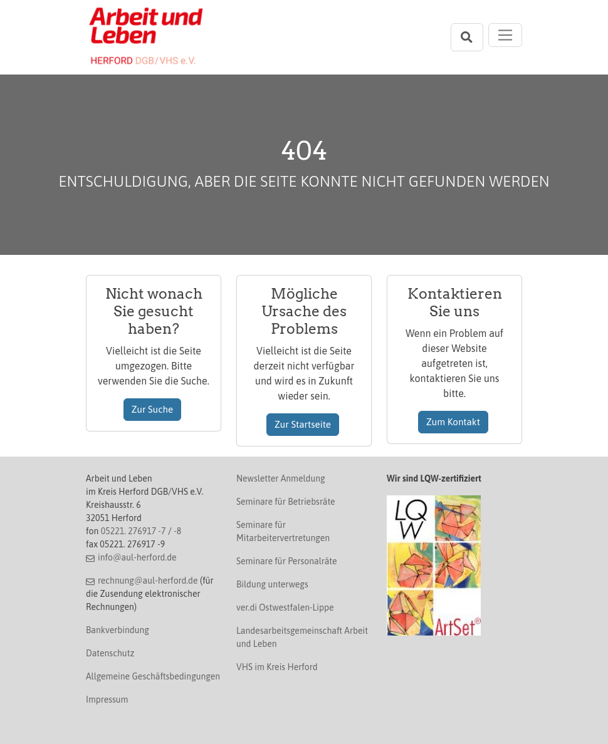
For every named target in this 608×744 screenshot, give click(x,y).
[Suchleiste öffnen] (467, 37)
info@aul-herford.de (137, 557)
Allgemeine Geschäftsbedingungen (153, 676)
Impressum (107, 700)
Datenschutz (110, 653)
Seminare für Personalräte (286, 561)
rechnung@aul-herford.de (148, 581)
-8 (177, 531)
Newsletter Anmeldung (280, 478)
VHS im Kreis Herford (277, 667)
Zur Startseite (303, 424)
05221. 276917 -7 (133, 531)
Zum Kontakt (453, 421)
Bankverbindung (117, 630)
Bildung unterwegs (272, 584)
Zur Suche (153, 409)
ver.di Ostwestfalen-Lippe (285, 607)
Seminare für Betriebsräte (285, 502)
